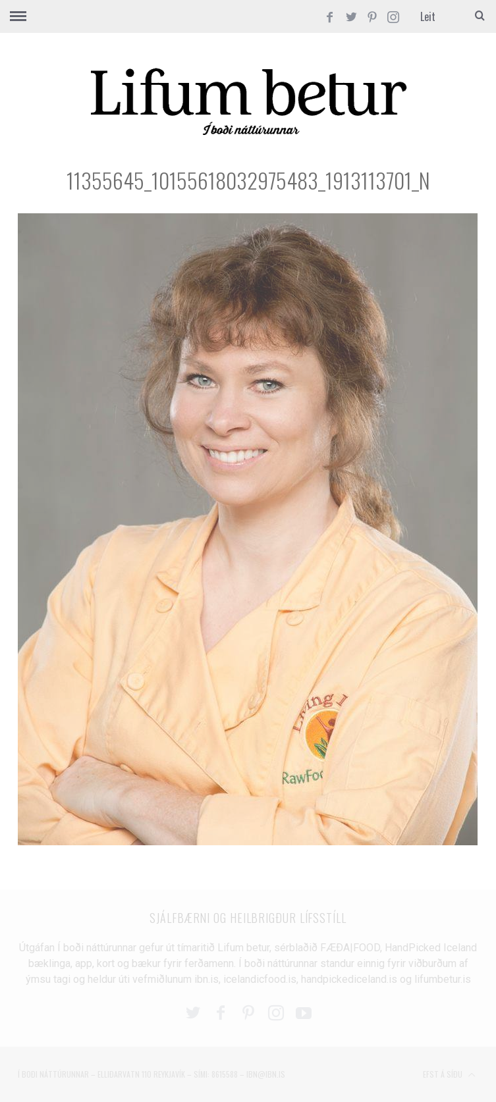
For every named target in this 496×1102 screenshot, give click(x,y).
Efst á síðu (449, 1075)
